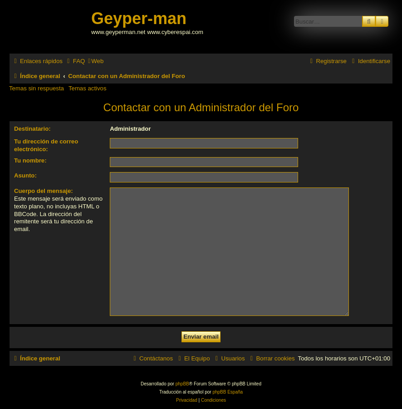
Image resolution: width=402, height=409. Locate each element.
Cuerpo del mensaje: (43, 190)
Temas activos (88, 88)
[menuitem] (75, 61)
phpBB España (227, 391)
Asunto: (25, 175)
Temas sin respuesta (36, 88)
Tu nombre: (30, 160)
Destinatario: (32, 128)
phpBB (182, 383)
